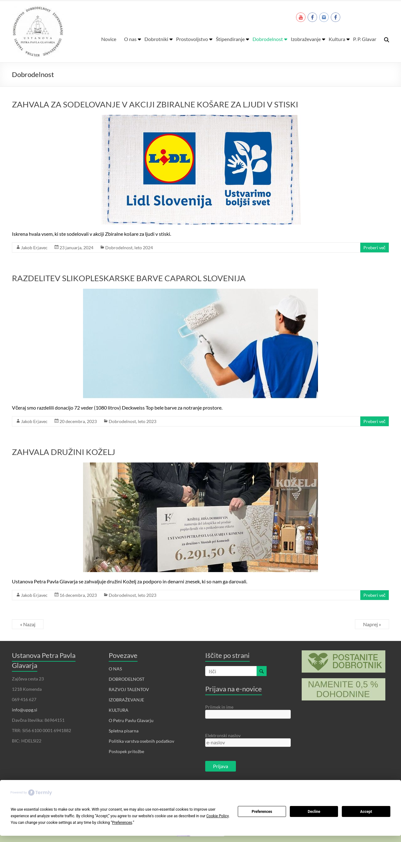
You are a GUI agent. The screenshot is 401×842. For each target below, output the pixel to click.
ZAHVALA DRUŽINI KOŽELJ (63, 452)
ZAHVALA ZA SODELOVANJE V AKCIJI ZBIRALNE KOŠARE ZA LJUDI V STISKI (155, 104)
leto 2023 (147, 421)
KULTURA (118, 710)
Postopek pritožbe (126, 751)
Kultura (337, 39)
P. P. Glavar (364, 39)
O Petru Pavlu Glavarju (131, 720)
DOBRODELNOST (126, 679)
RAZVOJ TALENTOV (129, 689)
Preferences (262, 811)
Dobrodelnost (268, 39)
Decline (314, 811)
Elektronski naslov (223, 735)
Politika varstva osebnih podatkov (141, 741)
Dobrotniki (156, 39)
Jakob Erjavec (34, 247)
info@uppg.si (24, 709)
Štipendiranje (230, 39)
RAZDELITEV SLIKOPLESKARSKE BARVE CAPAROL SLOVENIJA (129, 278)
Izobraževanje (306, 39)
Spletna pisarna (123, 730)
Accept (366, 811)
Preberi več (374, 247)
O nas (130, 39)
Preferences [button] (122, 822)
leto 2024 (143, 247)
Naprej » (372, 624)
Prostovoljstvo (192, 39)
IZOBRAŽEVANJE (126, 699)
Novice (108, 39)
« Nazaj (27, 624)
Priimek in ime (219, 707)
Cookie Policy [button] (217, 816)
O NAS (115, 668)
